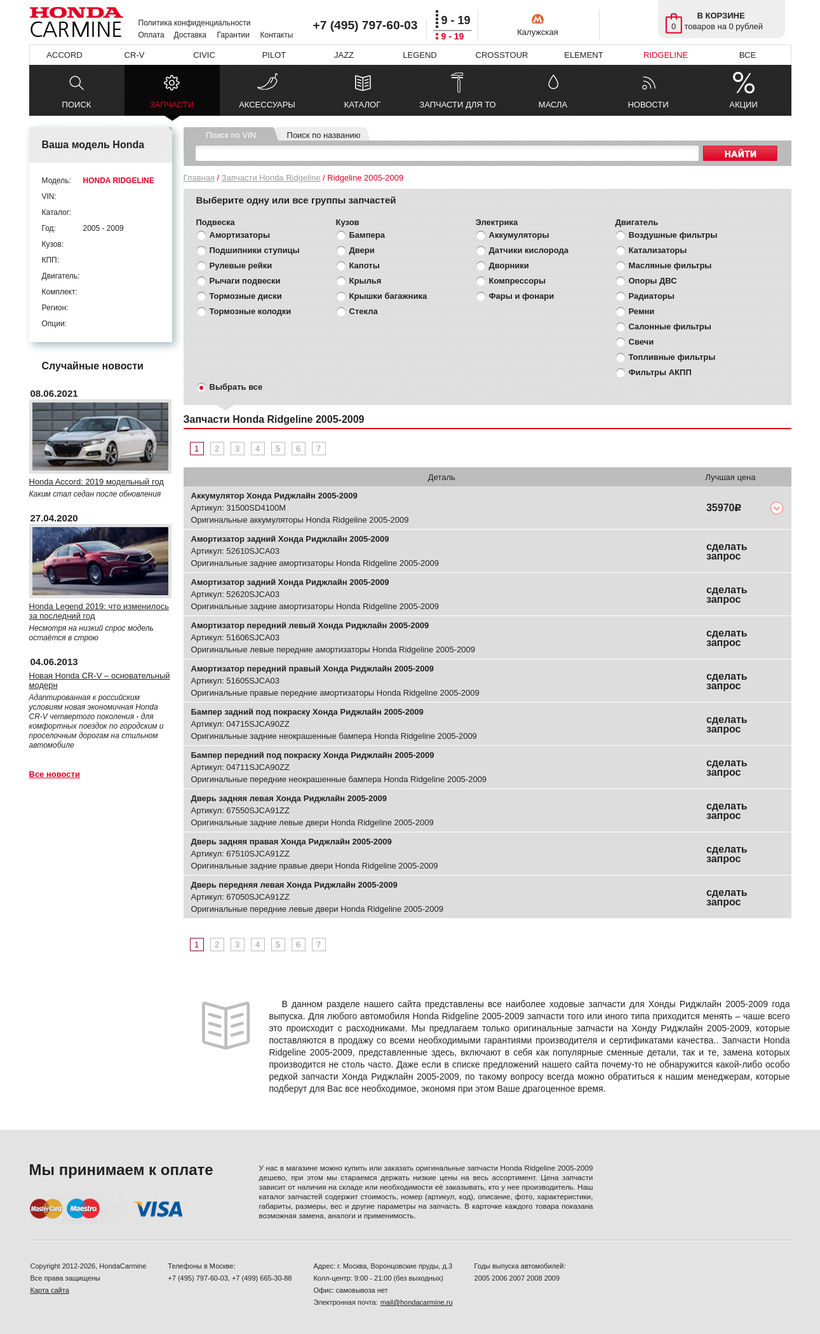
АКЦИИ (743, 104)
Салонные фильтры (670, 326)
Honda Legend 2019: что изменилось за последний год (99, 611)
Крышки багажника (388, 296)
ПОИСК (76, 104)
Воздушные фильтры (673, 235)
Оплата (151, 35)
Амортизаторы (240, 235)
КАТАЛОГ (362, 104)
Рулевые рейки (241, 265)
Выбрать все (236, 387)
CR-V (134, 55)
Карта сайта (49, 1290)
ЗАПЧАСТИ (172, 108)
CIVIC (204, 55)
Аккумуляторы (519, 235)
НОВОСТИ (648, 104)
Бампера (367, 235)
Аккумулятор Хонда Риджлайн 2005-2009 (274, 495)
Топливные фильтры (672, 357)
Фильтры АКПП (660, 372)
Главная (199, 177)
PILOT (274, 55)
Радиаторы (652, 296)
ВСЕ (747, 55)
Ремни (642, 311)
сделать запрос (727, 551)
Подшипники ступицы (255, 250)
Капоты (364, 265)
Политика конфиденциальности (194, 22)
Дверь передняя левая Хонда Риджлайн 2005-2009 (294, 885)
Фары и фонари (522, 296)
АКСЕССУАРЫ (267, 104)
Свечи (641, 342)
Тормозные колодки (251, 311)
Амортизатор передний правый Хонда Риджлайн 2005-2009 (312, 668)
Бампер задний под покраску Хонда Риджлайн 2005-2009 (307, 712)
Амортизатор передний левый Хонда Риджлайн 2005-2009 (310, 625)
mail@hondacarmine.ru (416, 1302)
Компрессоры (517, 280)
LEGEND (419, 55)
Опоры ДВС (653, 280)
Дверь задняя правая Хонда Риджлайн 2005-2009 (291, 841)
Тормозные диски (246, 296)
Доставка (190, 35)
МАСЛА (553, 104)
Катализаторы (658, 250)
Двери (362, 250)
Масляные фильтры (670, 265)
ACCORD (64, 55)
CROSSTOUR (502, 55)
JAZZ (344, 55)
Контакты (276, 35)
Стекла (363, 311)
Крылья (365, 280)
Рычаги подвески (245, 280)
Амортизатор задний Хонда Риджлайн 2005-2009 (290, 539)
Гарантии (233, 35)
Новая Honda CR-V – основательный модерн (99, 680)
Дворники (509, 265)
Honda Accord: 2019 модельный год (96, 481)
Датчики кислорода (528, 250)
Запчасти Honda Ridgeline (271, 177)
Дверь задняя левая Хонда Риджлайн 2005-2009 (289, 798)
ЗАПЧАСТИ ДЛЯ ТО (457, 104)
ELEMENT (583, 55)
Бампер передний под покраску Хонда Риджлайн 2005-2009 (312, 755)
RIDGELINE (665, 55)
